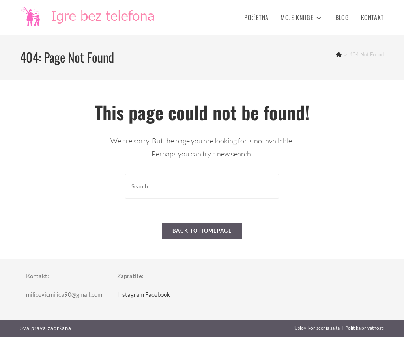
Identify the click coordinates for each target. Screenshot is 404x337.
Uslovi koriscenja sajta (317, 328)
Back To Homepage (202, 230)
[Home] (339, 54)
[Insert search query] (202, 186)
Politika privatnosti (364, 328)
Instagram (130, 294)
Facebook (157, 294)
